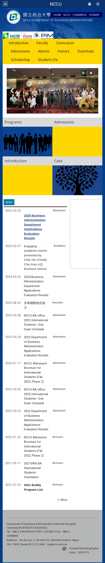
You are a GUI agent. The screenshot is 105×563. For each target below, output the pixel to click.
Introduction (18, 43)
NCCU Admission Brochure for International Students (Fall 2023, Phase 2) (35, 372)
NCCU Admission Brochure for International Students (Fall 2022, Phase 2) (35, 446)
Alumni (43, 51)
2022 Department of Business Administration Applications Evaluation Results (36, 420)
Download (85, 51)
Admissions (20, 51)
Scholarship (20, 60)
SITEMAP (94, 15)
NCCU (66, 15)
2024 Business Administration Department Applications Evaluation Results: (36, 286)
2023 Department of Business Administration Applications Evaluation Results (36, 346)
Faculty (42, 43)
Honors (63, 51)
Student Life (48, 60)
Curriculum (65, 43)
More (64, 499)
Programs (13, 122)
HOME (57, 15)
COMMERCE (80, 15)
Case (58, 160)
